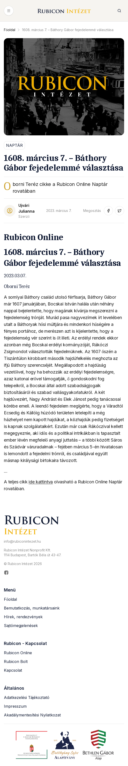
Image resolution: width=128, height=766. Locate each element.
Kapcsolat (13, 670)
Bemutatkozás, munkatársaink (32, 608)
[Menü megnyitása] (9, 11)
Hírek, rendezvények (23, 616)
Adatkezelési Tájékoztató (26, 697)
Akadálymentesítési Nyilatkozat (32, 715)
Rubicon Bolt (16, 661)
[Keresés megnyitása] (119, 11)
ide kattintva (41, 481)
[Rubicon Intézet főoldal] (64, 10)
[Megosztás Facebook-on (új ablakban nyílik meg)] (108, 210)
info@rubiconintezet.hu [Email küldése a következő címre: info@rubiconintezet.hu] (22, 541)
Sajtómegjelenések (21, 625)
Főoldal (9, 30)
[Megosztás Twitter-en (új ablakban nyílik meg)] (119, 210)
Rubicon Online (18, 652)
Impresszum (15, 706)
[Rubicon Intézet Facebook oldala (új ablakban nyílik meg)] (64, 572)
